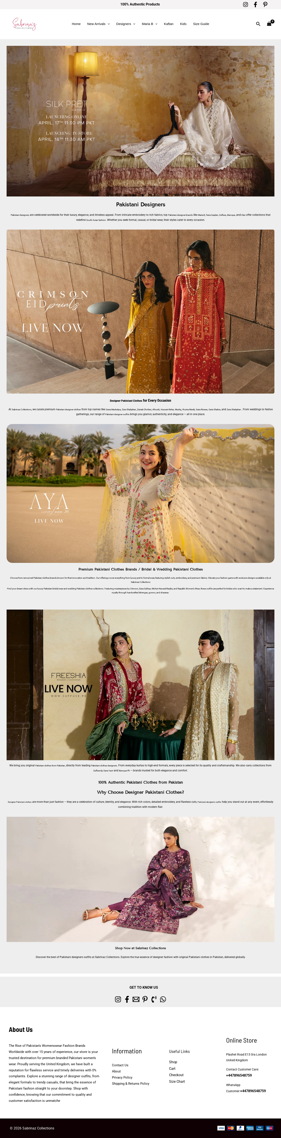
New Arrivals (98, 24)
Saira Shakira (251, 409)
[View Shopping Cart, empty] (269, 24)
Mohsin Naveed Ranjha (162, 588)
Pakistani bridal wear (53, 588)
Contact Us (120, 1065)
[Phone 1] (162, 999)
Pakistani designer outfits (139, 414)
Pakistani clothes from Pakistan (57, 765)
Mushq (207, 409)
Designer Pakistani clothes (22, 801)
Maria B (149, 24)
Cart (172, 1069)
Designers (125, 24)
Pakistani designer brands (188, 214)
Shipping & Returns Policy (130, 1084)
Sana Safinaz (145, 588)
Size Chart (177, 1081)
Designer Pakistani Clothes (126, 400)
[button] (108, 24)
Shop (173, 1062)
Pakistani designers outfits (220, 801)
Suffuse (238, 214)
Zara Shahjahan (147, 409)
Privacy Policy (122, 1077)
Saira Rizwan (236, 409)
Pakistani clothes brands (45, 578)
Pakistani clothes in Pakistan (206, 957)
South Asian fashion (105, 219)
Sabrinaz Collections (26, 409)
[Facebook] (255, 4)
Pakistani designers (22, 214)
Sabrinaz (135, 582)
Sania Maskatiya (128, 409)
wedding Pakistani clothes (80, 588)
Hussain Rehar (194, 409)
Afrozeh (180, 409)
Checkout (176, 1075)
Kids (183, 24)
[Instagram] (245, 4)
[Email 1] (133, 999)
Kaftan (168, 24)
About (116, 1071)
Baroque (249, 214)
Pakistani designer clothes (78, 409)
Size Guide (201, 24)
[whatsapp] (176, 999)
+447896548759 (237, 1075)
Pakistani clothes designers (118, 765)
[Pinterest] (265, 4)
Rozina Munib (219, 409)
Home (76, 24)
